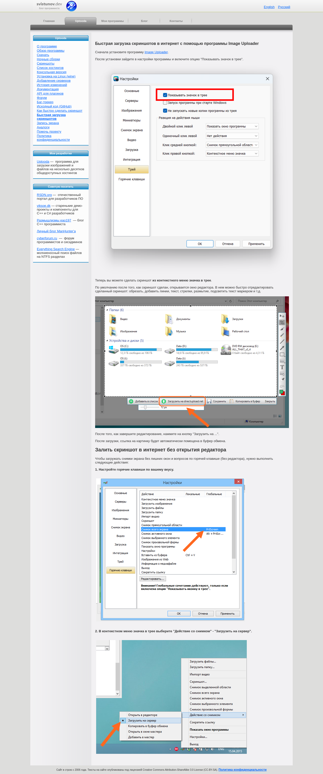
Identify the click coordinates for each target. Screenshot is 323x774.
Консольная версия (51, 72)
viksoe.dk (43, 206)
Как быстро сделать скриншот (59, 110)
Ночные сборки (48, 59)
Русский (284, 7)
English (269, 7)
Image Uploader (156, 52)
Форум (42, 98)
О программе (47, 46)
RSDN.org (44, 195)
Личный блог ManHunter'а (56, 231)
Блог (144, 20)
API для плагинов (50, 93)
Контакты (176, 20)
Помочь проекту (49, 131)
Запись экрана (48, 123)
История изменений (52, 85)
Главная (49, 20)
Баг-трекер (45, 102)
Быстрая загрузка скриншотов (51, 117)
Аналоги (43, 127)
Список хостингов (50, 68)
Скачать (43, 55)
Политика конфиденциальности (53, 137)
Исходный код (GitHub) (54, 106)
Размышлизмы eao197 (54, 220)
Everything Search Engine (56, 249)
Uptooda (81, 20)
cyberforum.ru (47, 238)
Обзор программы (50, 50)
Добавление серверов (54, 80)
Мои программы (112, 20)
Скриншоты (45, 63)
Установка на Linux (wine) (56, 76)
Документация (48, 89)
